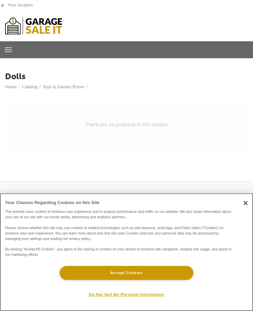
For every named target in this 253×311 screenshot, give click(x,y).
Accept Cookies (126, 272)
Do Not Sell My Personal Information (126, 294)
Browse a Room (8, 49)
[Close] (245, 203)
